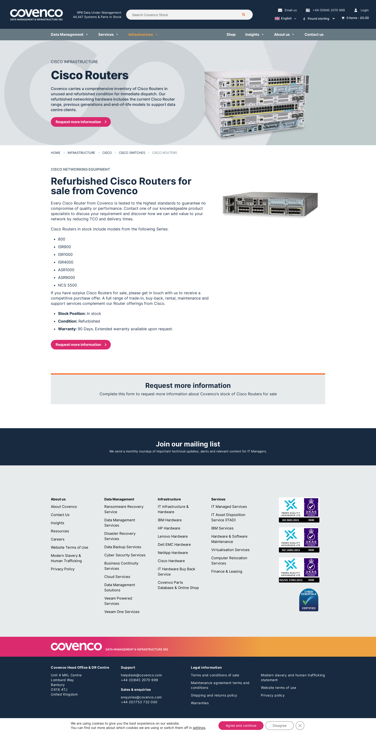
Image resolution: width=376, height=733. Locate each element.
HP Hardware (169, 528)
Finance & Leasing (226, 571)
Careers (58, 539)
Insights (57, 523)
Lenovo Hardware (173, 536)
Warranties (200, 703)
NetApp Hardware (173, 552)
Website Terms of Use (69, 547)
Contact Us (60, 514)
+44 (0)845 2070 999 (139, 680)
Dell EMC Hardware (174, 544)
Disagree (280, 725)
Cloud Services (117, 576)
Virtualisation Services (230, 549)
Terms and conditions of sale (215, 675)
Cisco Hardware (171, 561)
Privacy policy (273, 695)
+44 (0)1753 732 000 (139, 702)
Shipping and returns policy (214, 695)
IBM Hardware (170, 520)
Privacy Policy (63, 569)
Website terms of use (278, 687)
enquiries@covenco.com (141, 697)
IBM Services (222, 528)
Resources (60, 531)
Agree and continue (241, 725)
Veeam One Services (122, 611)
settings (199, 728)
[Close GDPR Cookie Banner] (300, 725)
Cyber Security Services (125, 555)
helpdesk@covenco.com (141, 675)
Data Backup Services (122, 547)
